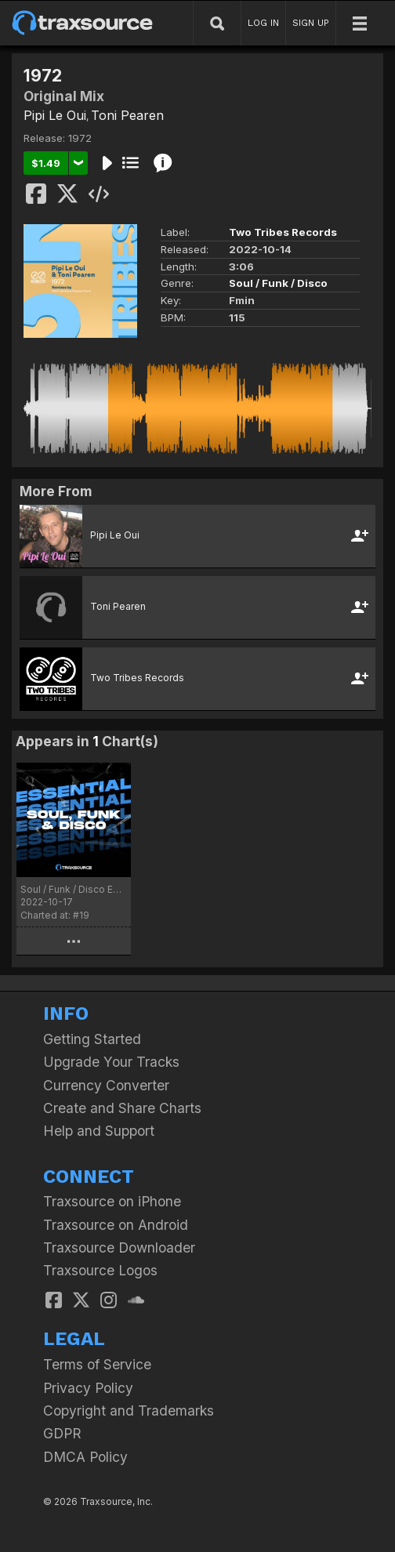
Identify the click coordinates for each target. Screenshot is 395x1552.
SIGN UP (310, 22)
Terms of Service (97, 1364)
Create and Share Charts (122, 1108)
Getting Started (92, 1039)
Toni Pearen (127, 115)
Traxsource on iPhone (112, 1201)
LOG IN (263, 22)
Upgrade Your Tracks (111, 1061)
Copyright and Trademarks (128, 1410)
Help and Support (98, 1130)
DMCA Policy (85, 1457)
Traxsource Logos (100, 1270)
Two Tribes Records (283, 232)
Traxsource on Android (115, 1225)
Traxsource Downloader (119, 1247)
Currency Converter (106, 1085)
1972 (80, 138)
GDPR (62, 1433)
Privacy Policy (88, 1388)
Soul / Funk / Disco (278, 283)
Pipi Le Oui (55, 115)
